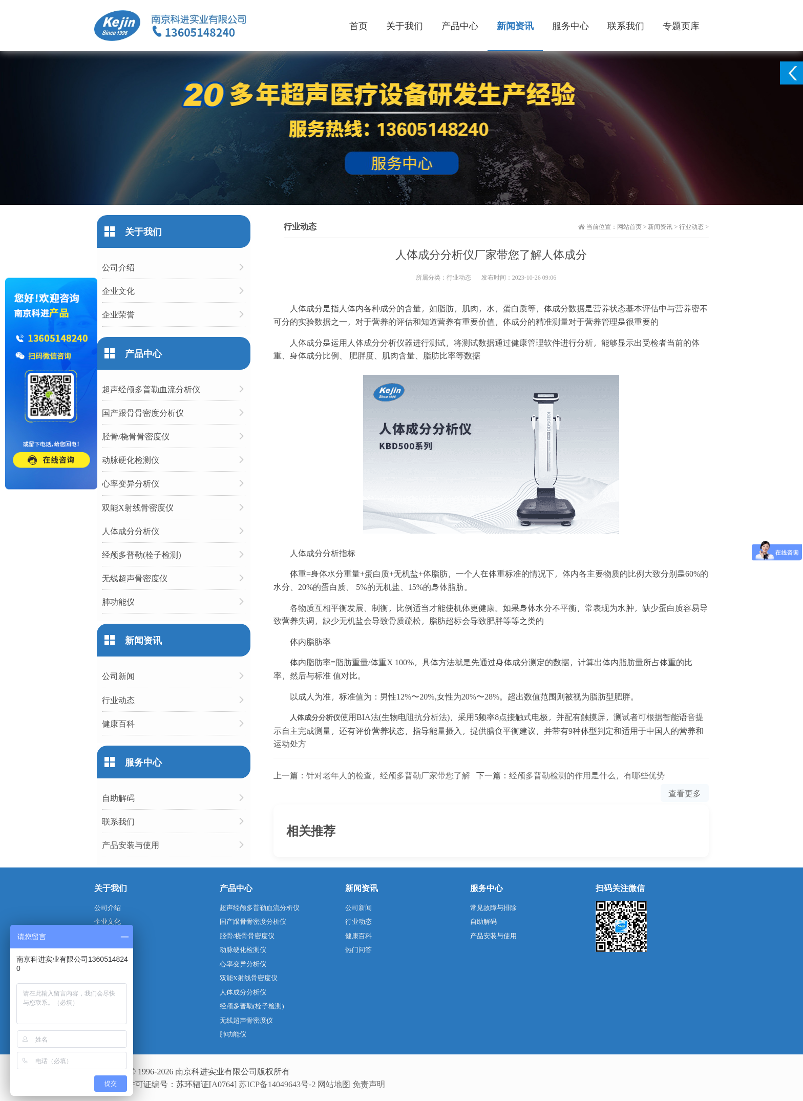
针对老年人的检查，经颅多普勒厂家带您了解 (388, 775)
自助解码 (118, 797)
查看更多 (684, 793)
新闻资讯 (515, 25)
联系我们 (625, 25)
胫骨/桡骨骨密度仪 (136, 436)
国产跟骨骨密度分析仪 (143, 412)
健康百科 (118, 723)
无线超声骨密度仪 (134, 578)
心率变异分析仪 (130, 483)
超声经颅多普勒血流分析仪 (151, 389)
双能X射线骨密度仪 (138, 507)
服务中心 (570, 25)
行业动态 (691, 226)
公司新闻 (118, 676)
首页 (358, 25)
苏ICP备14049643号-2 (277, 1084)
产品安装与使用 (130, 845)
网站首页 (629, 226)
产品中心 (459, 25)
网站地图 (334, 1084)
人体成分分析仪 (315, 717)
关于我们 (404, 25)
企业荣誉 (118, 314)
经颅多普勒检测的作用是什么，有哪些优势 (587, 775)
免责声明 (368, 1084)
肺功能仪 (118, 601)
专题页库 (681, 25)
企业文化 (118, 291)
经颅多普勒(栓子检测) (141, 554)
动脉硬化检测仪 (130, 459)
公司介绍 (118, 267)
